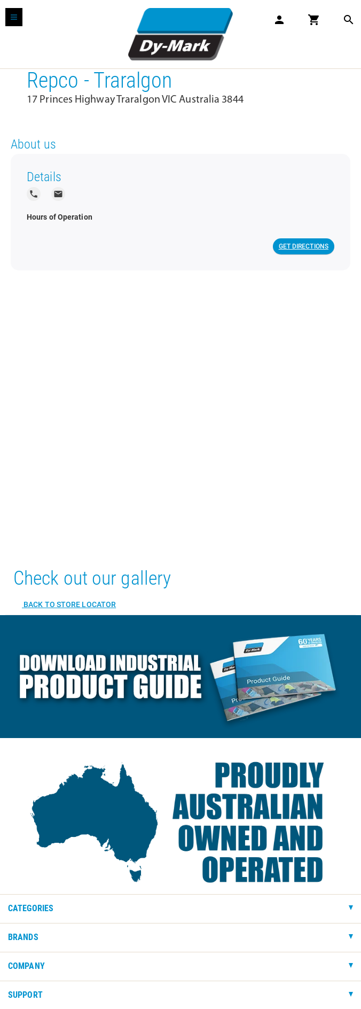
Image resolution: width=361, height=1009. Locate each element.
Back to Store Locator (69, 604)
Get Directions (303, 246)
